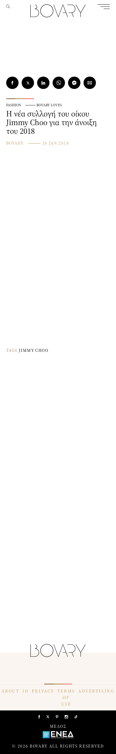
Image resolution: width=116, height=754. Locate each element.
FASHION (13, 105)
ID (26, 691)
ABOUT (10, 691)
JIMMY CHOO (33, 350)
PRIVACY (43, 691)
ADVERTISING (96, 691)
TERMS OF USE (66, 697)
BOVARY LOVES (49, 105)
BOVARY (15, 143)
